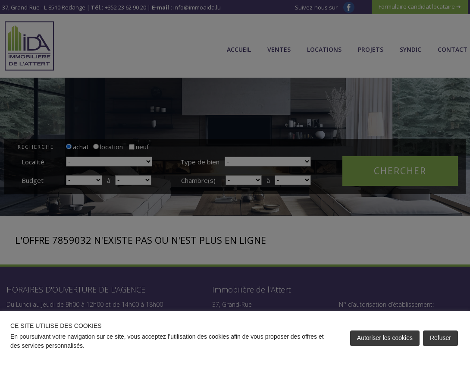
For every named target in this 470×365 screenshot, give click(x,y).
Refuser (440, 337)
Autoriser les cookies (385, 337)
